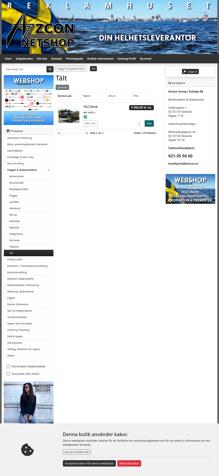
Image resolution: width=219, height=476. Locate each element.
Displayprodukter (18, 189)
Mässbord (14, 208)
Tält (11, 253)
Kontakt (56, 58)
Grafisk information (100, 58)
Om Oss (42, 58)
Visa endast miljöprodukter (29, 366)
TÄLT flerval (90, 106)
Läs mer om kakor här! (76, 452)
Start (8, 58)
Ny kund (145, 58)
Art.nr (111, 95)
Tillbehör (14, 246)
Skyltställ (14, 227)
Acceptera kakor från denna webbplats (89, 463)
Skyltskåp (14, 221)
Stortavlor (14, 240)
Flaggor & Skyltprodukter (71, 68)
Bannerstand (16, 176)
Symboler (62, 87)
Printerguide (74, 58)
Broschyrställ (16, 182)
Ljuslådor (14, 201)
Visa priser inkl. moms (25, 374)
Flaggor (13, 195)
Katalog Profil (127, 58)
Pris (136, 95)
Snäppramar (16, 233)
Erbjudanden (24, 58)
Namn (86, 95)
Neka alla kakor (129, 463)
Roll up (13, 214)
